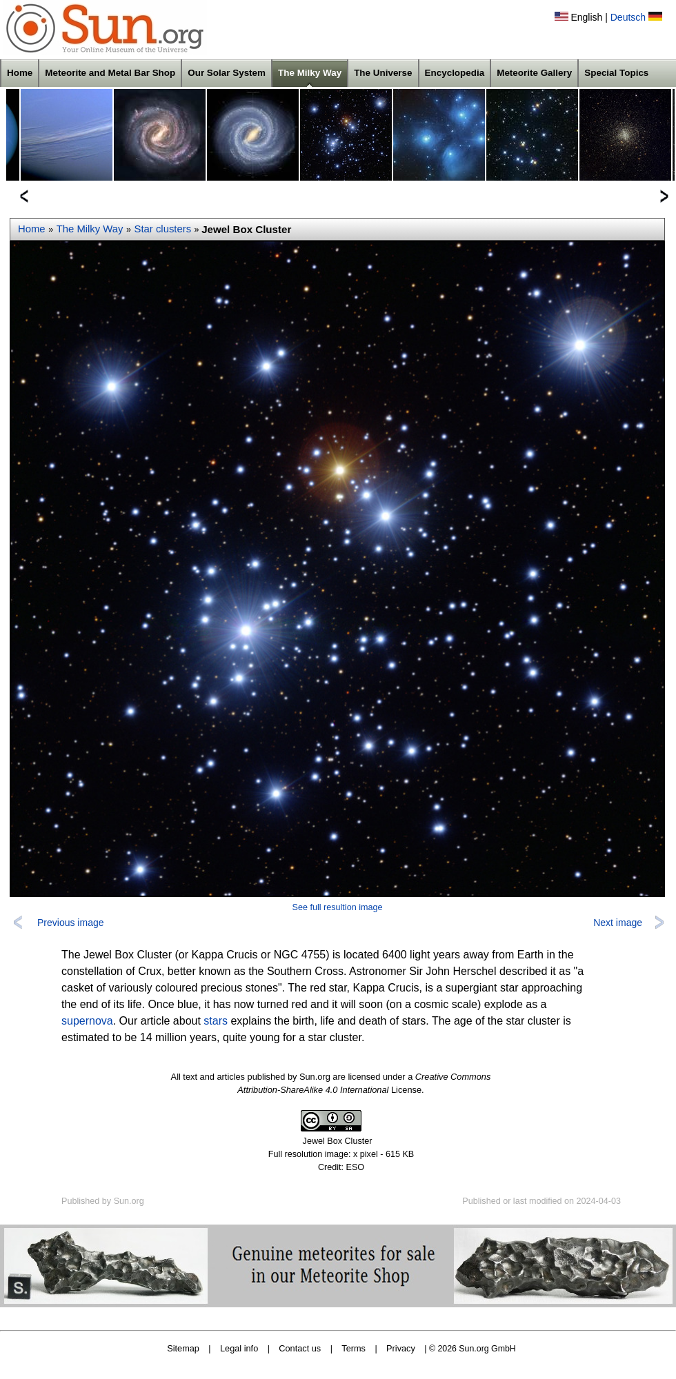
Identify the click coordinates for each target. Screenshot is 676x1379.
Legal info (239, 1348)
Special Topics (616, 73)
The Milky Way (309, 73)
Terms (353, 1348)
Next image (617, 922)
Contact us (300, 1348)
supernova (87, 1021)
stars (215, 1021)
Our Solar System (227, 73)
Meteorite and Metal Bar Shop (110, 73)
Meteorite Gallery (534, 73)
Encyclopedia (455, 73)
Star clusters (163, 228)
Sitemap (183, 1348)
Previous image (70, 922)
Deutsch (628, 17)
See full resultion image (337, 907)
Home (19, 73)
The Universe (383, 73)
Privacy (400, 1348)
